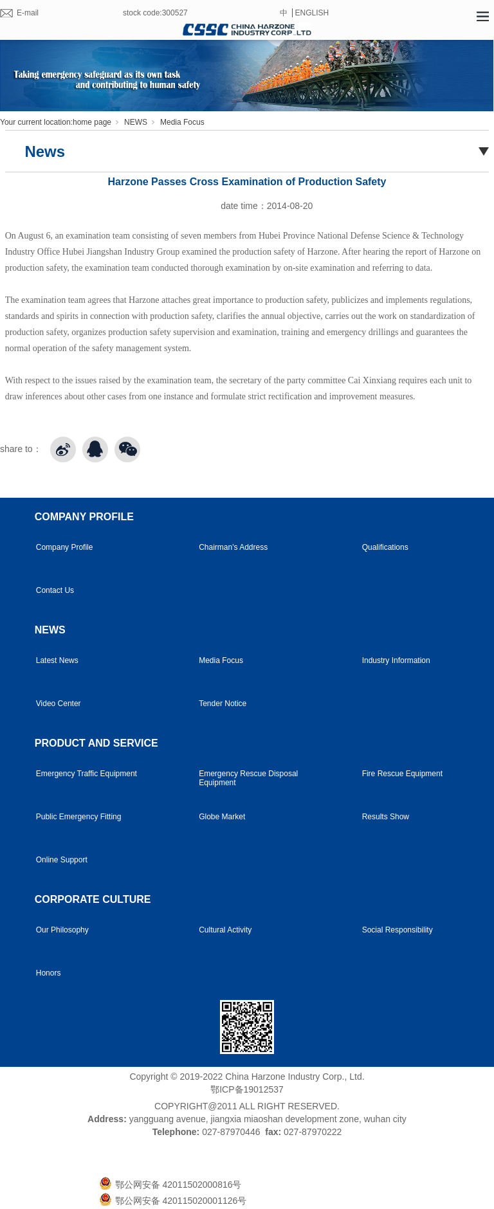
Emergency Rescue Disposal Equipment (248, 778)
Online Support (61, 859)
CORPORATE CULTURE (93, 899)
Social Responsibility (397, 929)
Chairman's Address (233, 547)
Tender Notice (222, 703)
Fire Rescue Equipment (402, 773)
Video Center (58, 703)
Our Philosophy (62, 929)
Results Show (385, 816)
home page (92, 122)
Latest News (57, 660)
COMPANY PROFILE (84, 516)
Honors (48, 972)
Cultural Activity (225, 929)
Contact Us (55, 590)
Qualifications (385, 547)
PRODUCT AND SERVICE (96, 743)
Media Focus (182, 122)
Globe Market (222, 816)
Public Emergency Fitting (79, 816)
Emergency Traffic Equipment (86, 773)
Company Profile (64, 547)
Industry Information (396, 660)
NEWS (135, 122)
